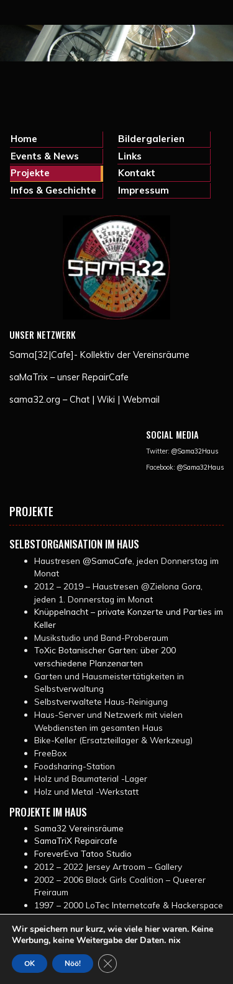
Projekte (30, 173)
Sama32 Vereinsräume (79, 828)
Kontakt (136, 173)
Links (130, 156)
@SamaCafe (107, 560)
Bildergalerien (151, 139)
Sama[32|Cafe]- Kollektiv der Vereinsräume (99, 354)
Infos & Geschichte (53, 190)
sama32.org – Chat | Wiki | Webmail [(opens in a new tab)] (84, 399)
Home (24, 139)
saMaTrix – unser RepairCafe (69, 377)
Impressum (143, 190)
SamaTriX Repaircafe (75, 840)
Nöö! (73, 963)
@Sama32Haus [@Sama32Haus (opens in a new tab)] (200, 467)
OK (29, 963)
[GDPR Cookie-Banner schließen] (107, 963)
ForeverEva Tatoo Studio (83, 853)
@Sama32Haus (194, 451)
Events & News (45, 156)
